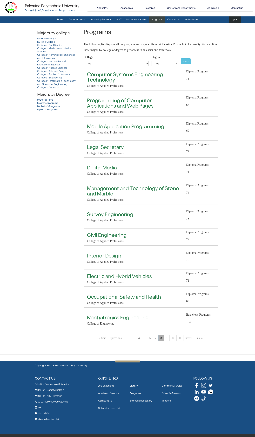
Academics (127, 8)
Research (150, 8)
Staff (118, 19)
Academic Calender (109, 393)
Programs (157, 19)
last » (199, 338)
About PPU (102, 8)
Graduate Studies (46, 39)
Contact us (237, 8)
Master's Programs (47, 103)
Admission (213, 8)
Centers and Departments (181, 8)
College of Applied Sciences (52, 68)
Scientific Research (172, 393)
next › (188, 338)
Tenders (166, 401)
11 (180, 338)
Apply (186, 61)
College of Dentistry (48, 87)
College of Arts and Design (51, 71)
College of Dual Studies (49, 45)
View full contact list (48, 419)
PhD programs (45, 100)
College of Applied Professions (53, 74)
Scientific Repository (141, 401)
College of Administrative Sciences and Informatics (56, 56)
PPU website (191, 19)
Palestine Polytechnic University (52, 6)
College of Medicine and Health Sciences (54, 50)
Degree (156, 57)
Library (134, 386)
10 (173, 338)
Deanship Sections (101, 19)
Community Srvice (172, 386)
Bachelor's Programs (48, 106)
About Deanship (77, 19)
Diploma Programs (47, 109)
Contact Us (173, 19)
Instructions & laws (136, 19)
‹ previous (116, 338)
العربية (235, 19)
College (88, 57)
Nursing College (46, 42)
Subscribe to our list (109, 408)
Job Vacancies (106, 386)
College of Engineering (49, 78)
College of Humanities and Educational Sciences (51, 63)
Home (60, 19)
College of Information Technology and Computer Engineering (56, 82)
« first (102, 338)
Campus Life (105, 401)
